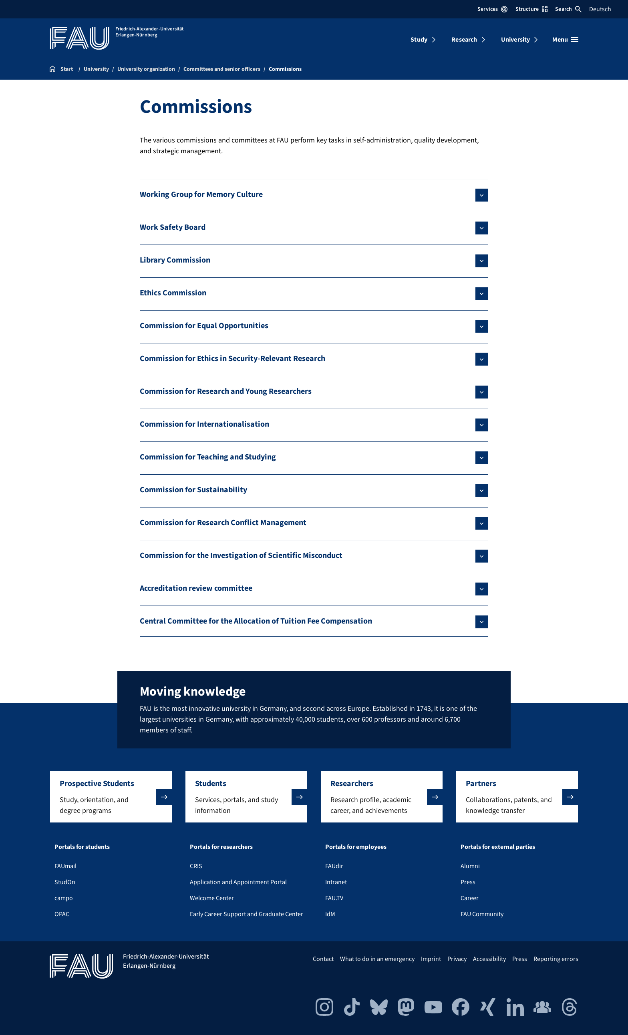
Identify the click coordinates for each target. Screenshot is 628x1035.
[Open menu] (565, 39)
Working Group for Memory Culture (201, 194)
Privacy (457, 959)
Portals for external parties (498, 846)
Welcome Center (212, 898)
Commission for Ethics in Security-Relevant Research (232, 358)
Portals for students (82, 846)
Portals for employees (355, 846)
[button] (111, 797)
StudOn (64, 882)
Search (568, 9)
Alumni (470, 866)
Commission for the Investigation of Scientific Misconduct (241, 555)
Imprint (431, 959)
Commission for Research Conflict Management (223, 522)
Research (464, 39)
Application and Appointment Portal (238, 882)
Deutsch (600, 9)
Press (468, 882)
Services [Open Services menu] (492, 9)
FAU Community (482, 914)
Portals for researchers (221, 846)
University (515, 39)
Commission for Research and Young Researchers (226, 391)
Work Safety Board (172, 227)
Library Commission (175, 260)
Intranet (336, 882)
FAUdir (334, 866)
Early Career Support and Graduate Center (246, 914)
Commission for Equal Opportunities (204, 325)
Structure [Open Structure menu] (531, 9)
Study (419, 39)
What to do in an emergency (377, 959)
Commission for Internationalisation (204, 424)
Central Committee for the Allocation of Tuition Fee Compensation (256, 621)
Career (470, 898)
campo (63, 898)
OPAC (61, 914)
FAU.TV (334, 898)
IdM (330, 914)
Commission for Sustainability (193, 489)
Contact (323, 959)
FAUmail (65, 866)
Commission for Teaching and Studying (208, 457)
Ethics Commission (173, 293)
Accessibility (489, 959)
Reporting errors (555, 959)
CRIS (196, 866)
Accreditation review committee (196, 588)
